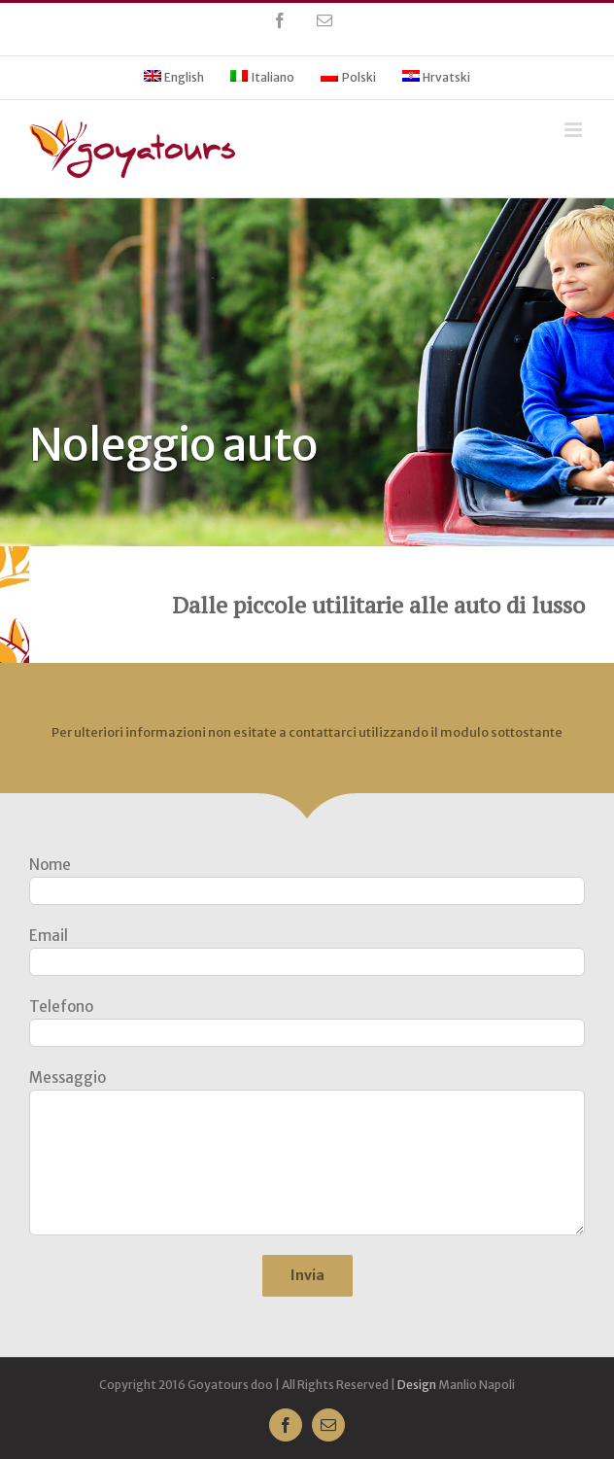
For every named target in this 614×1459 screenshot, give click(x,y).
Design (416, 1384)
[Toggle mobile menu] (574, 130)
